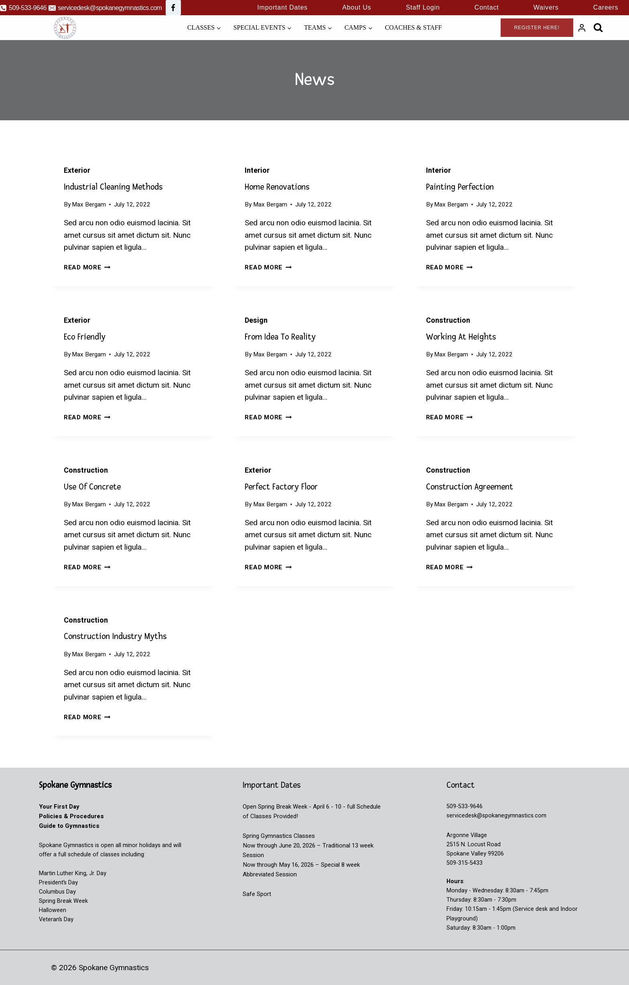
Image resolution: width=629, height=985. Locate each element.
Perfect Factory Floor (281, 487)
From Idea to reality (280, 337)
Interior (257, 170)
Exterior (77, 170)
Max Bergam (89, 204)
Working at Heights (461, 337)
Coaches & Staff (413, 27)
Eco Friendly (85, 337)
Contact (487, 7)
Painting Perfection (460, 187)
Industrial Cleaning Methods (113, 187)
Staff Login (423, 7)
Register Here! (537, 27)
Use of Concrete (92, 487)
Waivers (546, 7)
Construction (448, 320)
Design (256, 320)
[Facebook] (173, 7)
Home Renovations (277, 187)
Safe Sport (257, 894)
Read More (87, 267)
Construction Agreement (469, 487)
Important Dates (282, 7)
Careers (605, 7)
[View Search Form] (598, 27)
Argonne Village (466, 835)
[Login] (581, 27)
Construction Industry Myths (115, 636)
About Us (356, 7)
